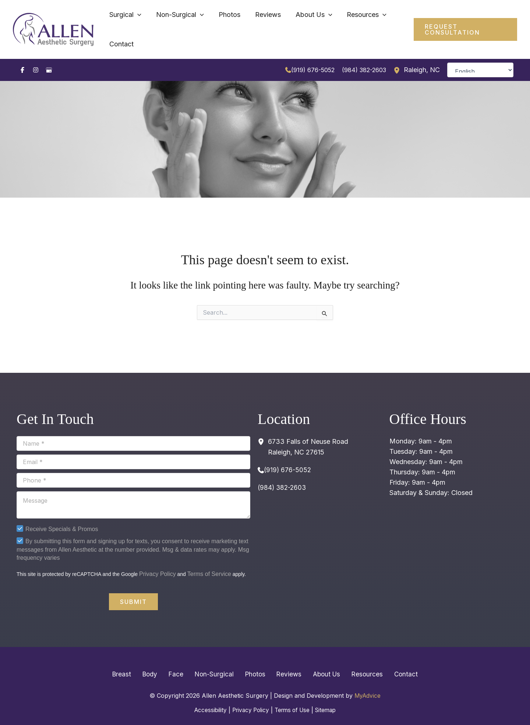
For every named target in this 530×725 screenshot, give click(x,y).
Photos (255, 662)
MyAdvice (367, 683)
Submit (133, 590)
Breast (136, 662)
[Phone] (133, 468)
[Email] (133, 450)
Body (161, 662)
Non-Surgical (217, 662)
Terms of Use (293, 697)
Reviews (285, 662)
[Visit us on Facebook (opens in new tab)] (22, 58)
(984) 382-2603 (364, 58)
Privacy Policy (157, 562)
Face (183, 662)
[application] (169, 23)
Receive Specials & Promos (61, 517)
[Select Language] (480, 58)
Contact (391, 662)
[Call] (310, 58)
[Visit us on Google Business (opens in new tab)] (49, 58)
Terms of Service (209, 562)
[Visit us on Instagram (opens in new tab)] (36, 58)
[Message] (133, 493)
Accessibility (206, 697)
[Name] (133, 431)
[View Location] (398, 58)
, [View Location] (422, 58)
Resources (356, 662)
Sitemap (329, 697)
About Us (319, 662)
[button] (461, 23)
